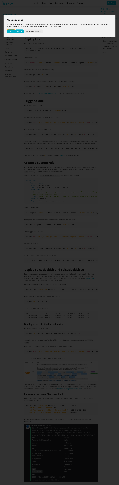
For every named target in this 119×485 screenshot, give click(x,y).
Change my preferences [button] (33, 31)
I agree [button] (11, 31)
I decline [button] (19, 31)
